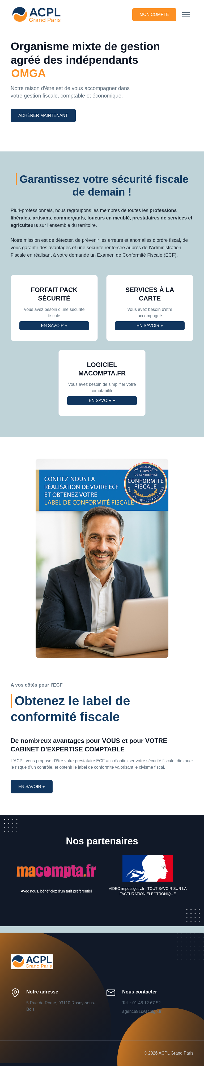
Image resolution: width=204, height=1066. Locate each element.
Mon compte (154, 14)
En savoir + (54, 325)
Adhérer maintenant (43, 115)
